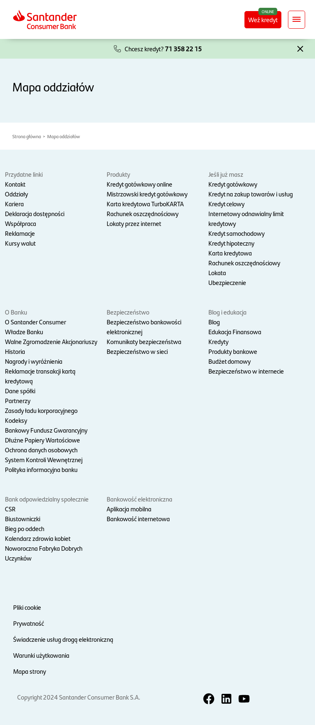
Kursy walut (20, 243)
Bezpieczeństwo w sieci (137, 351)
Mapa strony (29, 671)
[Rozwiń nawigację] (296, 20)
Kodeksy (16, 420)
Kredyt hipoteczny (231, 243)
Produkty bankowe (232, 351)
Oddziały (16, 193)
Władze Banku (24, 331)
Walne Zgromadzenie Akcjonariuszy (51, 341)
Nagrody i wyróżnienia (33, 361)
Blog (214, 321)
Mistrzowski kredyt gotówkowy (147, 193)
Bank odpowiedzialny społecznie (47, 499)
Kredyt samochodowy (236, 233)
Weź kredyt (264, 19)
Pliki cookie (27, 607)
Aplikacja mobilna (129, 508)
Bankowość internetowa (138, 518)
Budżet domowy (229, 361)
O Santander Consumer (35, 321)
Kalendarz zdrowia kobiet (38, 538)
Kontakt (15, 184)
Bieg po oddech (24, 528)
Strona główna (26, 136)
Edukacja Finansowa (234, 331)
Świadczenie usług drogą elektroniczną (63, 639)
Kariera (14, 203)
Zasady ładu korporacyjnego (41, 410)
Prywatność (28, 623)
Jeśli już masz (225, 174)
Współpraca (20, 223)
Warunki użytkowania (41, 655)
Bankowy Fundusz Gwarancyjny (46, 430)
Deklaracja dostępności (34, 213)
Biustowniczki (22, 518)
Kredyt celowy (226, 203)
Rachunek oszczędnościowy (142, 213)
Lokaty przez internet (134, 223)
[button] (300, 48)
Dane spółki (20, 390)
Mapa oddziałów (63, 136)
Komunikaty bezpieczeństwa (144, 341)
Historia (15, 351)
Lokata (217, 272)
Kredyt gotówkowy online (139, 184)
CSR (10, 508)
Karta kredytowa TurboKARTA (145, 203)
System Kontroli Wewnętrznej (43, 459)
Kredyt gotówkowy (232, 184)
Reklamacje (20, 233)
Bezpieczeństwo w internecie (246, 371)
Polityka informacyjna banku (41, 469)
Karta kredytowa (230, 253)
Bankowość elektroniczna (139, 499)
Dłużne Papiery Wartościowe (42, 440)
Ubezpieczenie (227, 282)
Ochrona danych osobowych (41, 449)
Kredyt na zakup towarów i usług (250, 193)
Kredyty (218, 341)
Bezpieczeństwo (128, 312)
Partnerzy (17, 400)
